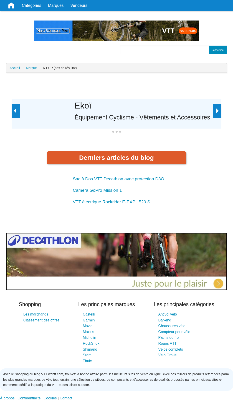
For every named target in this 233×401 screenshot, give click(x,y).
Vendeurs (79, 5)
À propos (7, 398)
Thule (87, 361)
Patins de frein (170, 337)
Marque (31, 68)
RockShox (91, 343)
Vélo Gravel (167, 355)
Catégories (31, 5)
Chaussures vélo (171, 326)
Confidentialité (29, 398)
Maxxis (88, 332)
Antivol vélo (167, 314)
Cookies (50, 398)
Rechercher (217, 50)
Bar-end (164, 320)
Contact (66, 398)
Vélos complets (170, 349)
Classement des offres (41, 320)
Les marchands (35, 314)
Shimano (90, 349)
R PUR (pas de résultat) (60, 68)
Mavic (87, 326)
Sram (87, 355)
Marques (55, 5)
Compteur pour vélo (174, 332)
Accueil (15, 68)
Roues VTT (167, 343)
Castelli (89, 314)
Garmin (89, 320)
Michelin (89, 337)
